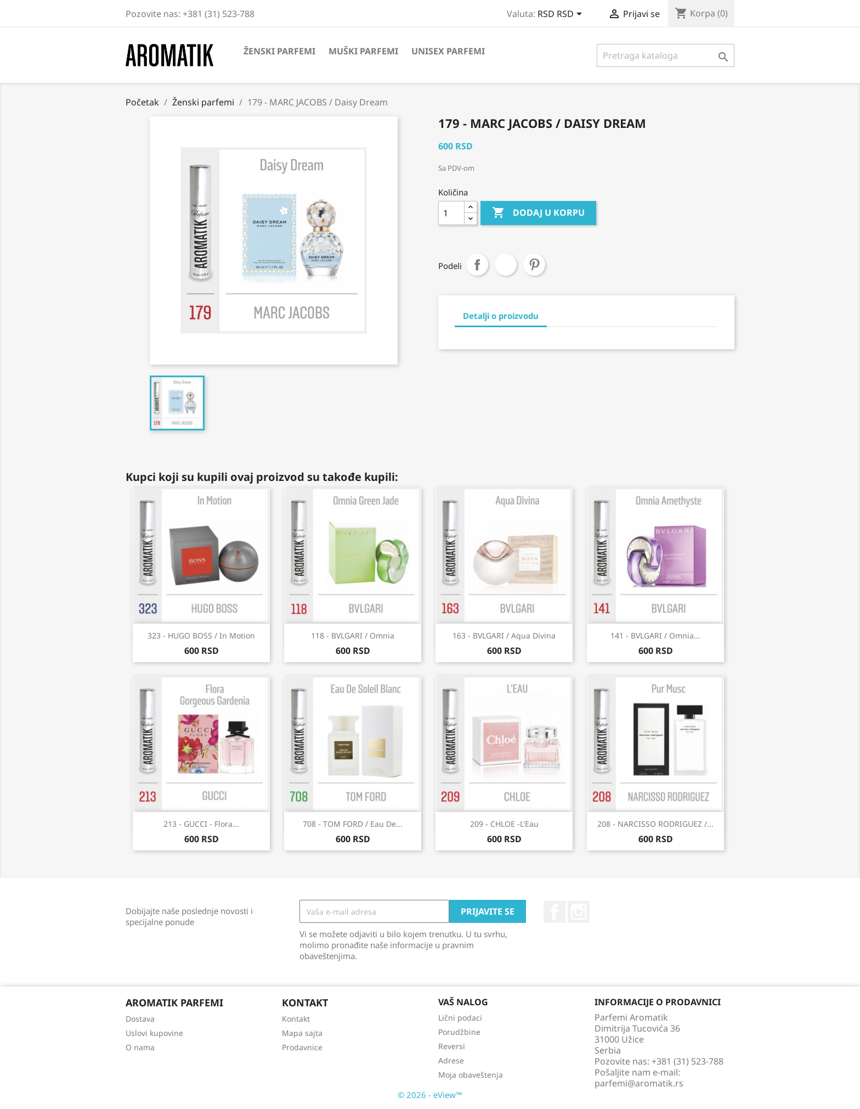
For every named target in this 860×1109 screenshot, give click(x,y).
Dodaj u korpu (538, 213)
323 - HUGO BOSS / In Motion (201, 635)
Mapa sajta (302, 1033)
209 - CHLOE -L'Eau (504, 824)
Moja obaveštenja (470, 1074)
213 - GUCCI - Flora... (201, 824)
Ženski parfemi (279, 51)
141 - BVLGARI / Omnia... (655, 635)
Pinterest (534, 265)
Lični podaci (460, 1017)
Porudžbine (459, 1032)
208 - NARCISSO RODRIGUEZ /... (655, 824)
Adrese (451, 1060)
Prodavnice (302, 1047)
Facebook (554, 912)
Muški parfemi (363, 51)
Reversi (451, 1046)
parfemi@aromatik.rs (639, 1083)
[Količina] (451, 213)
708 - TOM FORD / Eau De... (353, 824)
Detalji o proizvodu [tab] (501, 315)
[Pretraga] (665, 55)
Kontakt (296, 1018)
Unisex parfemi (448, 51)
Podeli (477, 265)
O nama (140, 1047)
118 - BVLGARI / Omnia (352, 635)
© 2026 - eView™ (430, 1094)
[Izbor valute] (562, 14)
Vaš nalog (463, 1002)
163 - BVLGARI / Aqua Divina (504, 635)
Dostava (140, 1018)
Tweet (506, 265)
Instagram (579, 912)
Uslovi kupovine (154, 1033)
